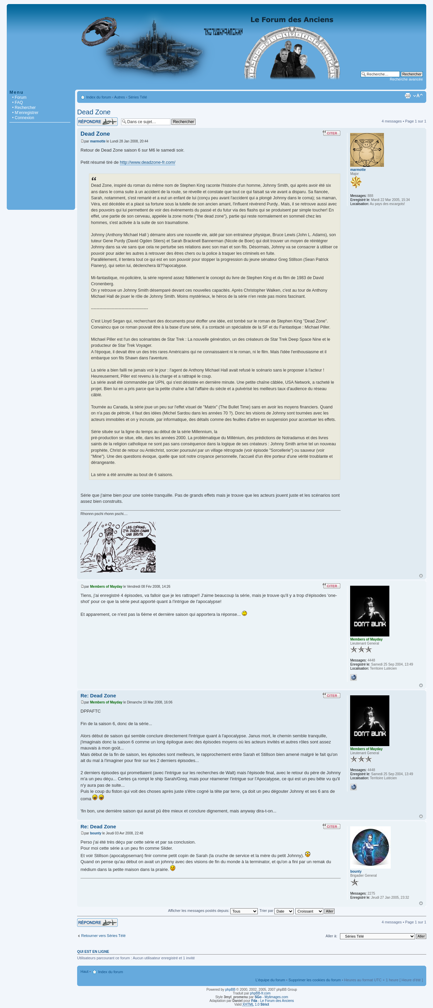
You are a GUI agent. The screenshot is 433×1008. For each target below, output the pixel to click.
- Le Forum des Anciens (272, 1001)
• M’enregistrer (25, 112)
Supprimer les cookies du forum (315, 980)
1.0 (256, 1004)
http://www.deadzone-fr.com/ (147, 162)
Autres (119, 97)
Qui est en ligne (93, 951)
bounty (95, 833)
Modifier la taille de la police (418, 96)
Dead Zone (94, 112)
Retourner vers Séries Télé (103, 936)
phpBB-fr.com (260, 993)
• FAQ (17, 102)
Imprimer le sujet (407, 96)
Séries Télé (137, 97)
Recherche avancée (406, 79)
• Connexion (23, 117)
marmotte (98, 141)
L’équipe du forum (270, 980)
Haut (421, 576)
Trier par (276, 911)
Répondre (97, 121)
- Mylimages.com (271, 997)
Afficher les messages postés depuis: (213, 911)
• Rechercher (24, 107)
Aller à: (331, 936)
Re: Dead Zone (98, 695)
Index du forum (98, 97)
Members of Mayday (106, 586)
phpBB (230, 989)
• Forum (19, 97)
